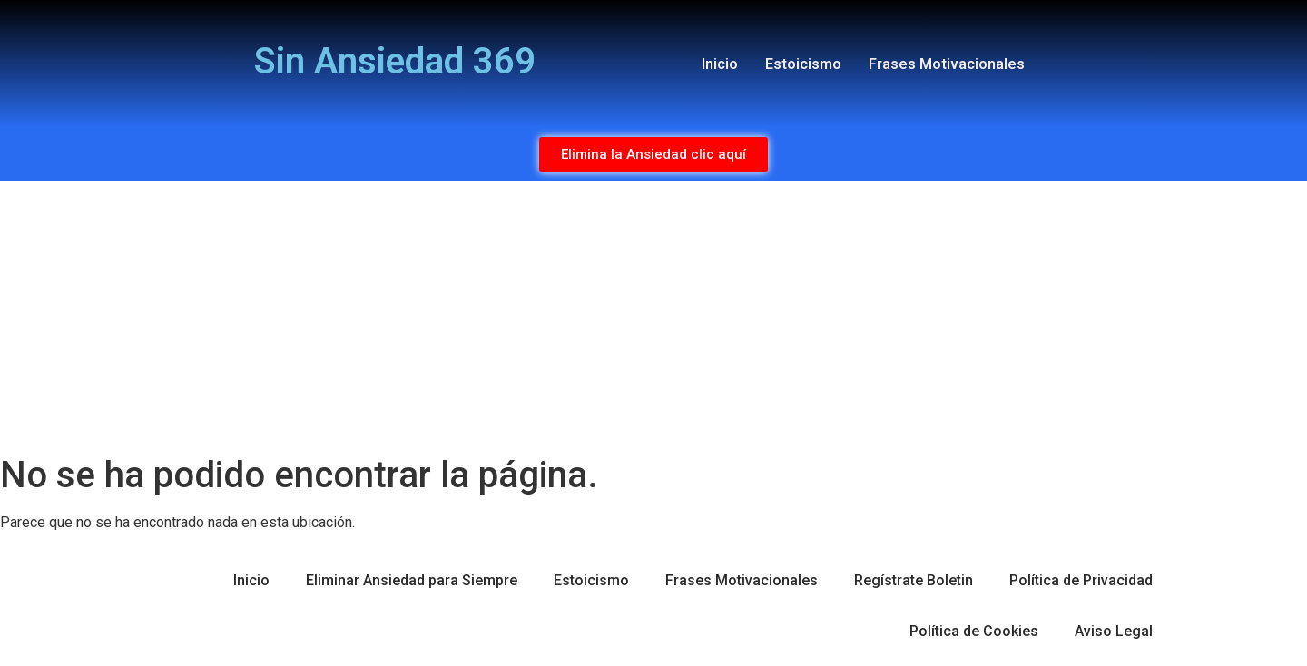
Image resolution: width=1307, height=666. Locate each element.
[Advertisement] (653, 318)
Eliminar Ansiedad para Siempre (411, 580)
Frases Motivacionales (947, 64)
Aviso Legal (1114, 631)
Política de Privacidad (1081, 580)
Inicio (720, 64)
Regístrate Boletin (913, 580)
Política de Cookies (973, 631)
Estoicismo (803, 64)
